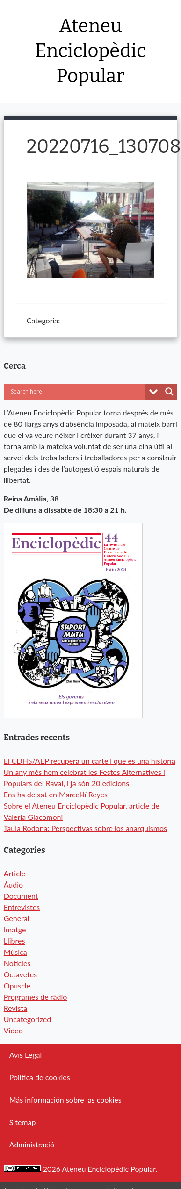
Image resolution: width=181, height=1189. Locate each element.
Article (14, 873)
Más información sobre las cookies (65, 1099)
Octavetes (20, 974)
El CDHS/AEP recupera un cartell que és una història (89, 760)
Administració (31, 1144)
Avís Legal (25, 1054)
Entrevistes (22, 906)
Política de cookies (39, 1077)
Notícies (17, 963)
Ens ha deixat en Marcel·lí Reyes (56, 794)
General (16, 918)
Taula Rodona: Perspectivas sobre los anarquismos (85, 828)
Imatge (15, 929)
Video (13, 1030)
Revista (16, 1007)
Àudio (13, 884)
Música (15, 951)
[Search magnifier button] (169, 392)
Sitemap (22, 1121)
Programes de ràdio (35, 996)
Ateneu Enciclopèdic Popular (90, 51)
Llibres (14, 940)
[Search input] (77, 392)
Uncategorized (27, 1019)
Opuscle (17, 985)
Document (21, 895)
